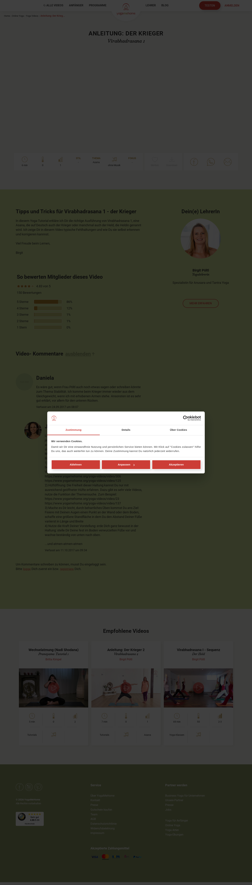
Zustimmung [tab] (74, 429)
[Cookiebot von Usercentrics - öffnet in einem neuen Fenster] (185, 418)
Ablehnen (76, 464)
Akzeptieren (176, 464)
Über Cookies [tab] (178, 429)
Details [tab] (126, 429)
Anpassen (126, 464)
